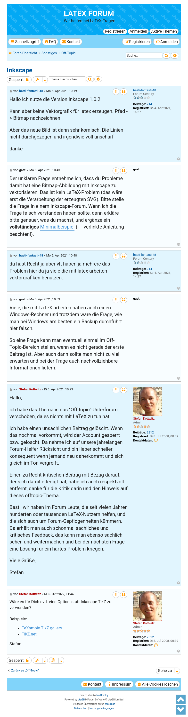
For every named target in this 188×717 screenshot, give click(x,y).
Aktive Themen (164, 31)
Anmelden (138, 31)
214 (149, 104)
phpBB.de (110, 704)
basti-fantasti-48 (144, 90)
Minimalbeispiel (57, 227)
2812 (150, 432)
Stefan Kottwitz (144, 418)
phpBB (81, 699)
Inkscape (20, 70)
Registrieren (115, 31)
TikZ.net (29, 634)
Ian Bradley (102, 695)
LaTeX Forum (89, 13)
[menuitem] (50, 41)
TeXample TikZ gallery (42, 627)
